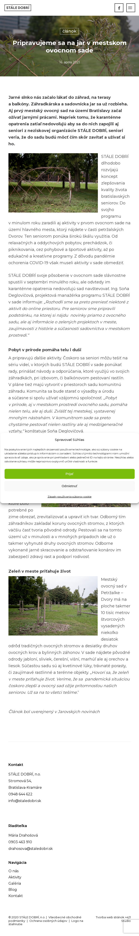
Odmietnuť (69, 486)
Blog (12, 890)
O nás (13, 871)
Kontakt (15, 896)
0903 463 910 (20, 842)
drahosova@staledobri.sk (30, 849)
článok (69, 31)
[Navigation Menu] (130, 8)
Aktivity (14, 877)
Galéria (14, 883)
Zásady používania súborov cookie (69, 496)
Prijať (70, 474)
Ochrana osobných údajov (48, 920)
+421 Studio (126, 918)
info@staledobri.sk (24, 801)
